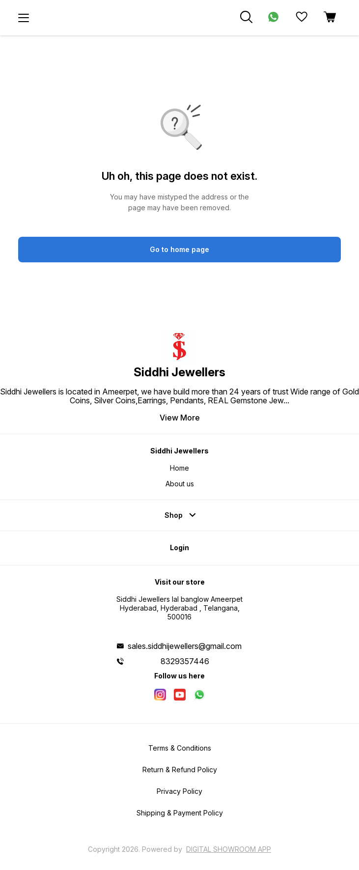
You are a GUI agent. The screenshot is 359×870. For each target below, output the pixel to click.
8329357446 (185, 661)
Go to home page (179, 249)
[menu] (23, 17)
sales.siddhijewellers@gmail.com (185, 646)
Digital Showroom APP (228, 849)
